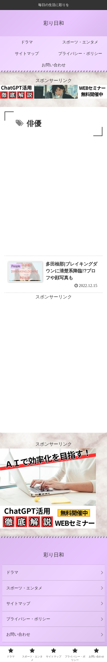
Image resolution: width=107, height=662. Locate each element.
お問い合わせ (18, 634)
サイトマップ (18, 603)
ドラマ (12, 572)
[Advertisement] (53, 194)
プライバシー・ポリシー (28, 619)
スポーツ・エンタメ (24, 588)
